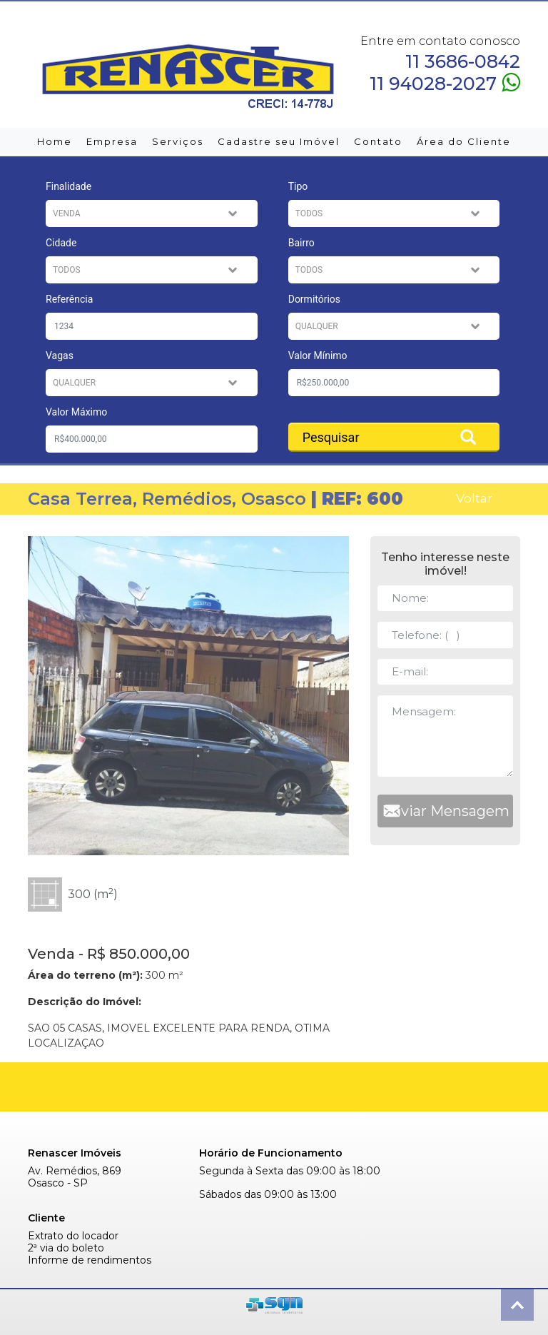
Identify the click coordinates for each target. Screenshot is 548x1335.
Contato (378, 141)
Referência (69, 299)
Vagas (59, 355)
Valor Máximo (76, 412)
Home (54, 141)
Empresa (112, 141)
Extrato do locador (73, 1236)
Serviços (177, 141)
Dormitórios (314, 299)
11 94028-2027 (445, 82)
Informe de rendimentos (89, 1260)
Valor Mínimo (317, 355)
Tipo (298, 186)
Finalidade (68, 186)
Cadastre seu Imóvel (279, 141)
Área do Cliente (464, 141)
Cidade (61, 242)
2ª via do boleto (66, 1248)
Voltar (474, 497)
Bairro (301, 242)
